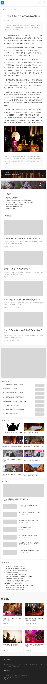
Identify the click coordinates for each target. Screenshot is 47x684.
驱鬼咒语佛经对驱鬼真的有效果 (14, 206)
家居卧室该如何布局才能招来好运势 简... (29, 550)
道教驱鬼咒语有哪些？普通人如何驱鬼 (13, 393)
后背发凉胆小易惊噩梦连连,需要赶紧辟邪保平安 (15, 499)
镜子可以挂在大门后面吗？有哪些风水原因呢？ (16, 570)
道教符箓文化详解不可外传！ (13, 198)
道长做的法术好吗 (10, 208)
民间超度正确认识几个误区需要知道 (28, 520)
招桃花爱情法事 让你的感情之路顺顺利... (29, 543)
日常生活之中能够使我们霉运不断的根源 (14, 568)
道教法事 (13, 9)
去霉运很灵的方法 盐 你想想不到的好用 (13, 397)
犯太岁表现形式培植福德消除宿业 (28, 535)
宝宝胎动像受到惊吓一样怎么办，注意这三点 (16, 589)
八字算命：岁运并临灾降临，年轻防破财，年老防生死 (18, 576)
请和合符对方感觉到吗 (25, 527)
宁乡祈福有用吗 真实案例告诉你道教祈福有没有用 (18, 200)
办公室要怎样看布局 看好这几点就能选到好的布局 (22, 300)
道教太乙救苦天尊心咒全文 (10, 388)
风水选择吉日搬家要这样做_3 (23, 173)
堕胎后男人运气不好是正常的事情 (28, 505)
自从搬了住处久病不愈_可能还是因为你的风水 (16, 587)
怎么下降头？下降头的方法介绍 (11, 405)
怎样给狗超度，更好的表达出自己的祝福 (29, 512)
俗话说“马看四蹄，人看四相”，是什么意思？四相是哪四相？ (19, 585)
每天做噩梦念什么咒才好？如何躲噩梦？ (13, 409)
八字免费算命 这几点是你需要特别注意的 (15, 574)
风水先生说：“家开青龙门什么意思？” (14, 583)
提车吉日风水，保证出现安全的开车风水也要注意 (22, 239)
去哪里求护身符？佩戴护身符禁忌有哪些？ (15, 566)
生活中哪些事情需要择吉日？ (11, 572)
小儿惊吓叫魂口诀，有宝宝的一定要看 (13, 384)
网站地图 (6, 679)
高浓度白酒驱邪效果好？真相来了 (14, 204)
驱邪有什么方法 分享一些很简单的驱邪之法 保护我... (19, 202)
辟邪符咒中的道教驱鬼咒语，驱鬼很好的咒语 (14, 401)
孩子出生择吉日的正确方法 (23, 184)
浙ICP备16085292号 (13, 677)
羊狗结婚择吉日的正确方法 (10, 645)
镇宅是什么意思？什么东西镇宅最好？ (18, 269)
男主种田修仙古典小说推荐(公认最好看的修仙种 (16, 581)
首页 (6, 9)
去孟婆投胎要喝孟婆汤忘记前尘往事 (13, 578)
